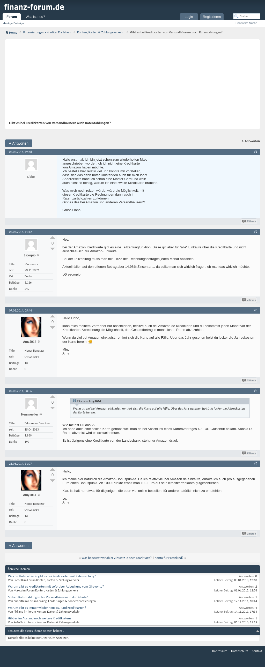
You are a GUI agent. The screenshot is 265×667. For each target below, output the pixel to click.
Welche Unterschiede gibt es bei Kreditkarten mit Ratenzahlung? (52, 576)
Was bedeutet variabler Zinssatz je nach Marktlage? (117, 558)
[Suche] (246, 16)
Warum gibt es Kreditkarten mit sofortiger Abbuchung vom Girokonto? (56, 586)
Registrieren (212, 17)
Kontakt (257, 651)
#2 (255, 231)
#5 (255, 463)
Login (189, 17)
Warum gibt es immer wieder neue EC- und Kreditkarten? (47, 608)
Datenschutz (239, 651)
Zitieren (249, 221)
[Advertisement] (130, 82)
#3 (255, 310)
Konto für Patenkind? (169, 558)
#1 (255, 151)
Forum (11, 17)
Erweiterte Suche (246, 23)
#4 (255, 390)
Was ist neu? (35, 17)
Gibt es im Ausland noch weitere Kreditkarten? (39, 618)
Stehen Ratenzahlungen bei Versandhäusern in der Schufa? (48, 597)
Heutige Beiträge (13, 23)
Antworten (18, 143)
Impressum (219, 651)
